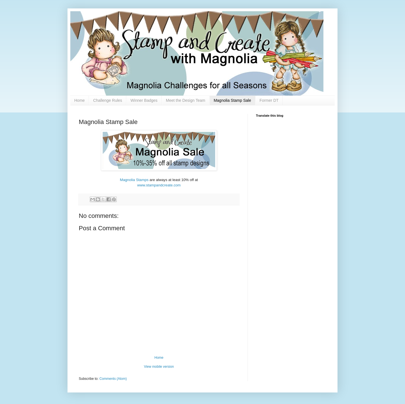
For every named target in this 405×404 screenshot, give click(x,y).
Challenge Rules (107, 100)
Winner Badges (144, 100)
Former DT (269, 100)
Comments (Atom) (113, 379)
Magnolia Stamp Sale (232, 100)
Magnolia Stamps (134, 180)
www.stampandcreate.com (159, 185)
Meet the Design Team (185, 100)
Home (79, 100)
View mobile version (159, 367)
